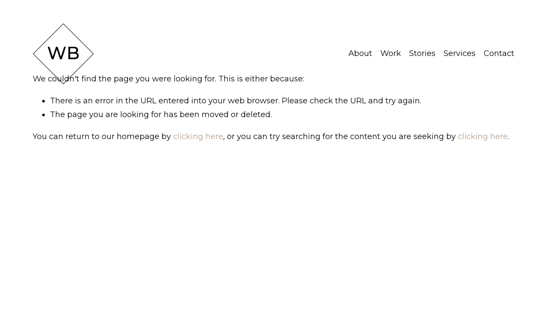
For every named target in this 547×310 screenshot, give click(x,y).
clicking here (198, 136)
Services (460, 53)
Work (390, 53)
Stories (422, 53)
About (360, 53)
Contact (499, 53)
